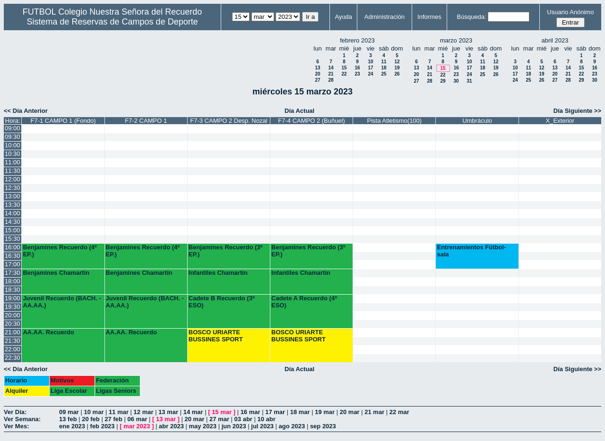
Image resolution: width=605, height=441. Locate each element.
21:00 (12, 332)
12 (396, 61)
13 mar (168, 412)
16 (357, 67)
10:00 (12, 145)
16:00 (12, 247)
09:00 (12, 128)
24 (370, 73)
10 (370, 61)
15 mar (222, 412)
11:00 (12, 162)
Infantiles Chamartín (218, 272)
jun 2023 (234, 426)
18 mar (300, 412)
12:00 (12, 179)
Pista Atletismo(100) (394, 120)
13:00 (12, 196)
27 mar (219, 419)
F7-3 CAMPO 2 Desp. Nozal (228, 120)
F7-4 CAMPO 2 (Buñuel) (311, 120)
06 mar (137, 419)
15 (343, 67)
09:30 (12, 136)
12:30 (12, 187)
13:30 (12, 204)
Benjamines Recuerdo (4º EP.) (59, 251)
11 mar (119, 412)
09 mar (69, 412)
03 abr (243, 419)
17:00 (12, 264)
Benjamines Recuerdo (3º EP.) (225, 251)
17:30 (12, 272)
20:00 (12, 315)
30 (455, 81)
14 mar (193, 412)
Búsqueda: (471, 16)
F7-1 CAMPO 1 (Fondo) (62, 120)
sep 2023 (323, 426)
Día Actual (299, 110)
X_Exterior (559, 120)
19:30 (12, 306)
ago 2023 (292, 426)
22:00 (12, 349)
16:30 (12, 255)
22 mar (399, 412)
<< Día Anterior (26, 110)
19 (396, 67)
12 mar (144, 412)
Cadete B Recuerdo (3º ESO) (222, 302)
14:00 (12, 213)
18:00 (12, 281)
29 (442, 81)
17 (370, 67)
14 (330, 67)
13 (317, 67)
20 (317, 73)
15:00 (12, 230)
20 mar (350, 412)
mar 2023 (136, 426)
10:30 (12, 153)
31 (469, 81)
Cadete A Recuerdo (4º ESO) (304, 302)
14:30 (12, 221)
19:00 (12, 298)
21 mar (374, 412)
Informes (429, 16)
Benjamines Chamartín (56, 272)
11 (383, 61)
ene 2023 (72, 426)
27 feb (113, 419)
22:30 (12, 357)
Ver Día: (15, 412)
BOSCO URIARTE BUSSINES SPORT (216, 336)
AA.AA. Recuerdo (48, 332)
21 (330, 73)
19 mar (325, 412)
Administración (384, 16)
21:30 (12, 340)
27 (317, 80)
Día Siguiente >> (577, 110)
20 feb (91, 419)
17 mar (275, 412)
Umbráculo (477, 120)
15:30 (12, 238)
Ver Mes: (16, 426)
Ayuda (343, 16)
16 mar (250, 412)
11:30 (12, 170)
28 (330, 80)
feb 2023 (102, 426)
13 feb (68, 419)
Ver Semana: (22, 419)
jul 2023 (262, 426)
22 (343, 73)
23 (357, 73)
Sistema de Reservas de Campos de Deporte (112, 21)
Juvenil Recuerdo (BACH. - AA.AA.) (62, 302)
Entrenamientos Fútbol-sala (471, 251)
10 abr (267, 419)
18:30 (12, 289)
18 (383, 67)
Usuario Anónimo (570, 12)
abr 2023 (171, 426)
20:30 (12, 323)
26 (396, 73)
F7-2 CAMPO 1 (146, 120)
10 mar (94, 412)
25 (383, 73)
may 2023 (202, 426)
